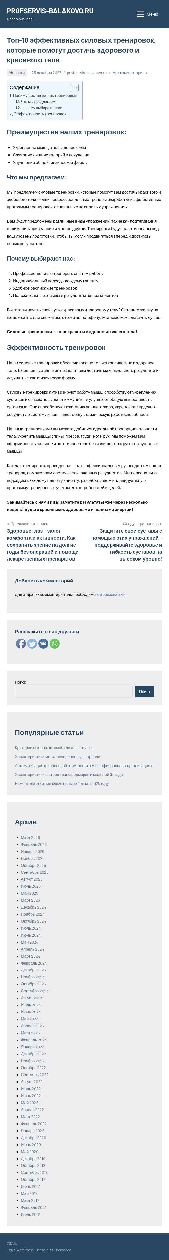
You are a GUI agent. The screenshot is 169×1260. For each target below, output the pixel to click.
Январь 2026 (32, 851)
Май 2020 (29, 1151)
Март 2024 (30, 956)
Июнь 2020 (31, 1144)
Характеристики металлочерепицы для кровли (57, 756)
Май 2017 (29, 1193)
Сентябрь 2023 (34, 990)
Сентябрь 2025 (34, 872)
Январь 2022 (32, 1130)
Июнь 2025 (31, 886)
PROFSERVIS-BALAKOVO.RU (50, 10)
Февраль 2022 (34, 1123)
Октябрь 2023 (33, 983)
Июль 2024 (31, 928)
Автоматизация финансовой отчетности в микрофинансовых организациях (83, 765)
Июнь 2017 (30, 1186)
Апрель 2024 (32, 949)
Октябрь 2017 (33, 1179)
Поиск (20, 682)
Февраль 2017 (33, 1207)
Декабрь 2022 (33, 1053)
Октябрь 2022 (33, 1067)
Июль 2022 (31, 1088)
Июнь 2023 (31, 1011)
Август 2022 (32, 1081)
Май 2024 (29, 942)
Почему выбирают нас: (42, 107)
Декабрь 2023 (33, 970)
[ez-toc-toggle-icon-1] (71, 88)
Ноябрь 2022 (33, 1060)
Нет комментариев (129, 72)
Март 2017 (30, 1200)
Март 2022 (30, 1116)
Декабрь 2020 (33, 1137)
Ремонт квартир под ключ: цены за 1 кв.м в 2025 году (62, 783)
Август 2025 (31, 879)
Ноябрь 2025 (32, 858)
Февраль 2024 (34, 963)
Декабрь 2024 (33, 907)
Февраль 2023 (34, 1039)
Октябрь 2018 (33, 1165)
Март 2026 (30, 837)
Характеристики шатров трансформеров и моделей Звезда (69, 774)
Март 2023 (30, 1032)
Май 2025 (29, 893)
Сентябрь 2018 (34, 1172)
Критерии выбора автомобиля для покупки (54, 747)
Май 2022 (29, 1102)
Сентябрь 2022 (35, 1074)
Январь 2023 (32, 1046)
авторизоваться (110, 594)
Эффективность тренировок (40, 113)
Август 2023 (31, 997)
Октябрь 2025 (33, 865)
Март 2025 (30, 900)
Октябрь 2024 (33, 921)
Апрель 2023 (32, 1025)
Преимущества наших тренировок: (45, 95)
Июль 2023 (31, 1004)
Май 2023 (29, 1018)
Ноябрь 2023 (32, 976)
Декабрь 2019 (33, 1158)
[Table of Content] (74, 88)
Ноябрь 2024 (33, 914)
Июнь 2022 (31, 1095)
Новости (17, 72)
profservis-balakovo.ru (87, 72)
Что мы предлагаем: (38, 101)
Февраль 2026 (34, 844)
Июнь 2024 (31, 935)
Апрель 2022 (32, 1109)
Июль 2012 (30, 1214)
